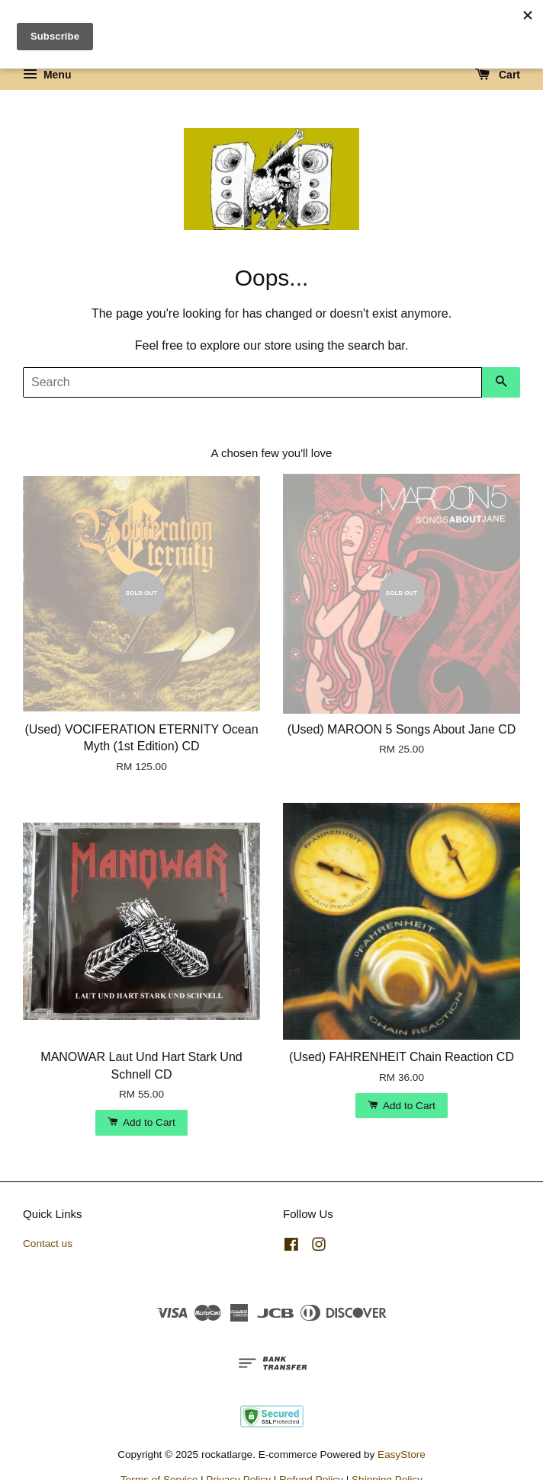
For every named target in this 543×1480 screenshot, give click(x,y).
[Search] (252, 382)
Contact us (47, 1243)
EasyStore (402, 1454)
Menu (47, 74)
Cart (497, 74)
